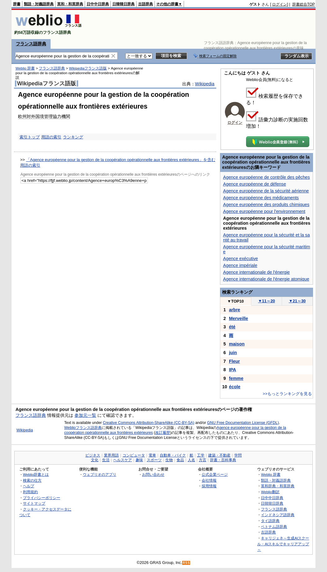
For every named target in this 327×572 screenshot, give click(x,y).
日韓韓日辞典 (123, 4)
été (232, 326)
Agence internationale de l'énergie (256, 272)
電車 (152, 455)
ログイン (279, 4)
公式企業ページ (215, 474)
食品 (180, 460)
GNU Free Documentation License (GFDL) (243, 423)
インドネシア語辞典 (277, 515)
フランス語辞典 (31, 43)
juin (233, 352)
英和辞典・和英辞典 (277, 486)
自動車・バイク (173, 455)
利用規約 (30, 492)
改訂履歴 (162, 432)
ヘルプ (28, 486)
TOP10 (235, 301)
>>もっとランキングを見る (287, 393)
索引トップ (30, 137)
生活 (106, 460)
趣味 (139, 460)
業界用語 (111, 455)
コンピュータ (134, 455)
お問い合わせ (153, 474)
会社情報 (209, 480)
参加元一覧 (85, 415)
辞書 (16, 4)
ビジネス (92, 455)
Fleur (234, 361)
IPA (232, 369)
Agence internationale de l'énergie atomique (266, 279)
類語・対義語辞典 (39, 4)
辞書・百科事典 (223, 460)
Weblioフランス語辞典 (83, 428)
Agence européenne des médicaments (261, 197)
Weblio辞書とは (36, 474)
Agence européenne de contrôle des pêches (266, 177)
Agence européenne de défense (254, 184)
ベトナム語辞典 (274, 527)
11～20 (266, 301)
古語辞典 (145, 4)
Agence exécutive (240, 258)
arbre (234, 309)
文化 (94, 460)
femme (236, 378)
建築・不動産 (219, 455)
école (234, 386)
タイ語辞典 (270, 521)
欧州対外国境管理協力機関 (44, 116)
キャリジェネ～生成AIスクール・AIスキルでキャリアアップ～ (283, 544)
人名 (191, 460)
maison (236, 343)
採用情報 (209, 486)
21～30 (297, 301)
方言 (202, 460)
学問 (238, 455)
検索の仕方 (32, 480)
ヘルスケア (122, 460)
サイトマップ (34, 503)
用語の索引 (51, 137)
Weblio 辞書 (25, 68)
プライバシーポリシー (41, 498)
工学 (200, 455)
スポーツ (154, 460)
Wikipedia (204, 83)
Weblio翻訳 (270, 492)
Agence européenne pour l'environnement (264, 211)
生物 (169, 460)
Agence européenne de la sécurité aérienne (266, 190)
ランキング (73, 137)
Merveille (238, 318)
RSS (186, 563)
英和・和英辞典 (70, 4)
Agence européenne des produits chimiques (266, 204)
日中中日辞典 (98, 4)
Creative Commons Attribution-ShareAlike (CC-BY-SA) (148, 423)
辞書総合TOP (303, 4)
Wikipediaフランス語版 (88, 68)
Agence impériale (240, 265)
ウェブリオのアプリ (99, 474)
